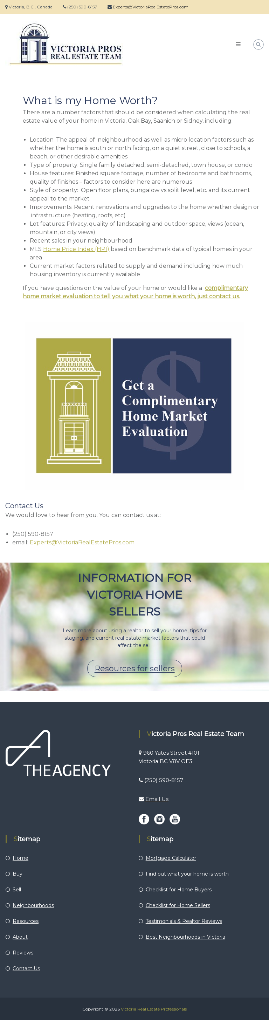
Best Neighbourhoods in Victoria (185, 937)
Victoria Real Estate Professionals (154, 1009)
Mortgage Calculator (171, 858)
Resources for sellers (135, 668)
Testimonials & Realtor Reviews (184, 921)
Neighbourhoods (33, 905)
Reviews (23, 953)
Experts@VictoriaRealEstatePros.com (150, 6)
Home (20, 858)
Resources (26, 921)
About (20, 937)
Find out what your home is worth (187, 874)
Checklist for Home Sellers (178, 905)
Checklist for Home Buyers (179, 889)
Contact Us (26, 968)
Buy (17, 874)
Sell (17, 889)
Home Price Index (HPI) (76, 249)
